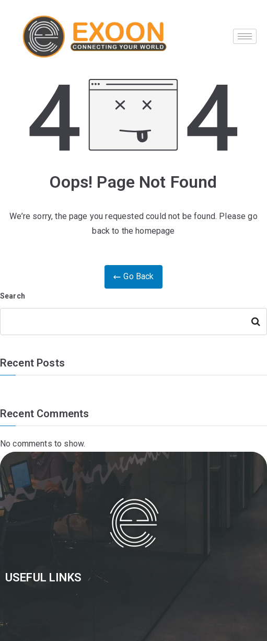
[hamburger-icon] (245, 36)
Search (12, 296)
